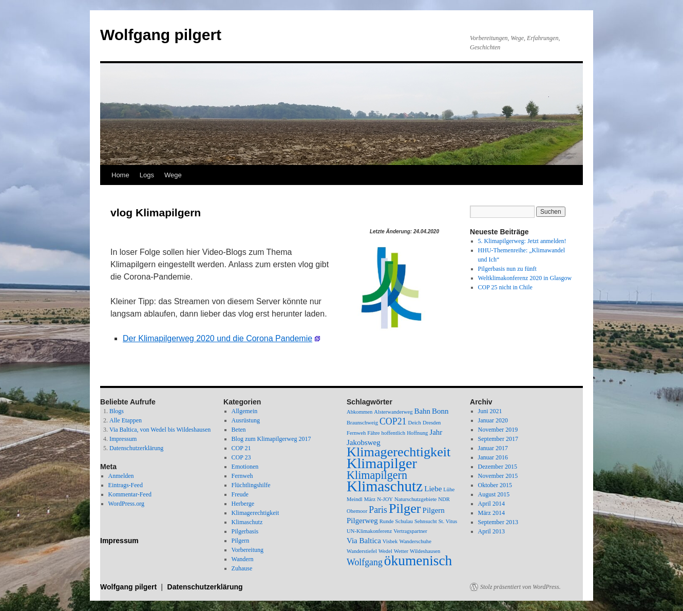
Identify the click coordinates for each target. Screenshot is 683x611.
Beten (239, 429)
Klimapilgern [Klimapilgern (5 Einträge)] (377, 475)
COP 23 (241, 457)
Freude (240, 494)
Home (120, 175)
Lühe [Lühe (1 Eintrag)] (448, 489)
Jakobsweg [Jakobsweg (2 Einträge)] (364, 442)
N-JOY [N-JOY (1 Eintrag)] (385, 499)
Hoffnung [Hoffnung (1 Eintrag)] (417, 433)
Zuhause (242, 568)
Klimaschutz (247, 522)
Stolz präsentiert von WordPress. (520, 586)
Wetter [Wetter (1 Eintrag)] (401, 551)
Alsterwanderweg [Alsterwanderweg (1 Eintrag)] (393, 412)
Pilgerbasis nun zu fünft (507, 268)
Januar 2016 (493, 457)
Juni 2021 (490, 411)
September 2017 (498, 438)
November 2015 (498, 475)
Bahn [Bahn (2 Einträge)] (422, 411)
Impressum (123, 438)
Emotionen (245, 466)
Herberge (243, 503)
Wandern (243, 559)
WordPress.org (126, 503)
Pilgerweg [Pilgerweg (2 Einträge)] (362, 520)
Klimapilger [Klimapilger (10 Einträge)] (382, 463)
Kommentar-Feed (129, 494)
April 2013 (491, 531)
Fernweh (242, 475)
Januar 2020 (493, 420)
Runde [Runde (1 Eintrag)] (387, 521)
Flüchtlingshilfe (251, 485)
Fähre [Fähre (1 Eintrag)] (373, 433)
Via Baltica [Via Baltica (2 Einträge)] (364, 540)
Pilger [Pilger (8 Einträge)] (405, 508)
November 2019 (498, 429)
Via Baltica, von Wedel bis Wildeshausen (160, 429)
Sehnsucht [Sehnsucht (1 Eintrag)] (425, 521)
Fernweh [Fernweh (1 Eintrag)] (356, 433)
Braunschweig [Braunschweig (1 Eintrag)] (362, 422)
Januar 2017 (493, 448)
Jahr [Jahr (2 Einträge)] (435, 432)
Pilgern (241, 540)
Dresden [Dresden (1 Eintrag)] (432, 422)
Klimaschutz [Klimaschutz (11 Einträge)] (385, 486)
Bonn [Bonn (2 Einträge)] (440, 411)
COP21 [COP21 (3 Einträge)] (393, 421)
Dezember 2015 (497, 466)
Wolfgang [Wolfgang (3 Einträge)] (365, 562)
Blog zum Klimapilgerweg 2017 (271, 438)
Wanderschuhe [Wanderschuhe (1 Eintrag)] (415, 541)
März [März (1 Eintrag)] (369, 499)
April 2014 (491, 503)
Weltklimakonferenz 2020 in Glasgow (525, 278)
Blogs (116, 411)
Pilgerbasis (245, 531)
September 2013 (498, 522)
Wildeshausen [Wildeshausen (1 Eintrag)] (425, 551)
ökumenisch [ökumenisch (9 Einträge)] (418, 560)
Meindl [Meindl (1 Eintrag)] (355, 499)
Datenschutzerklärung (136, 448)
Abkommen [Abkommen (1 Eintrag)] (359, 412)
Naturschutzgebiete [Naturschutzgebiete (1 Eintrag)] (415, 499)
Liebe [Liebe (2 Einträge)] (433, 489)
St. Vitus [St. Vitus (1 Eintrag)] (448, 521)
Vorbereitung (247, 549)
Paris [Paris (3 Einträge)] (378, 510)
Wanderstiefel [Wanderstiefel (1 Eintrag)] (362, 551)
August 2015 (494, 494)
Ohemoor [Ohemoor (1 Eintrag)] (357, 511)
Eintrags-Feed (125, 485)
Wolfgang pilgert (160, 34)
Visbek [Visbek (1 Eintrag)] (390, 541)
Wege (173, 175)
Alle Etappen (125, 420)
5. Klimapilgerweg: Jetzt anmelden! (522, 241)
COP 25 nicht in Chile (505, 287)
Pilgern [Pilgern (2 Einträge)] (434, 510)
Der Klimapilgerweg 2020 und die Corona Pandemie (217, 338)
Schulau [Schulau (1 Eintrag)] (404, 521)
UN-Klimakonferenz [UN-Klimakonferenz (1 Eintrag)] (369, 531)
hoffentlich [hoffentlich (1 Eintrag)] (394, 433)
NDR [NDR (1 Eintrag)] (444, 499)
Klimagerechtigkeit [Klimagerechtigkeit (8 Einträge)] (398, 452)
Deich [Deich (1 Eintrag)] (414, 422)
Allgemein (245, 411)
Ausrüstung (246, 420)
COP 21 (241, 448)
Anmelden (121, 475)
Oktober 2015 (495, 485)
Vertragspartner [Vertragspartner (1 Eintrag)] (410, 531)
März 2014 (491, 512)
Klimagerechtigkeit (255, 512)
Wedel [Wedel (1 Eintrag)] (385, 551)
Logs (147, 175)
